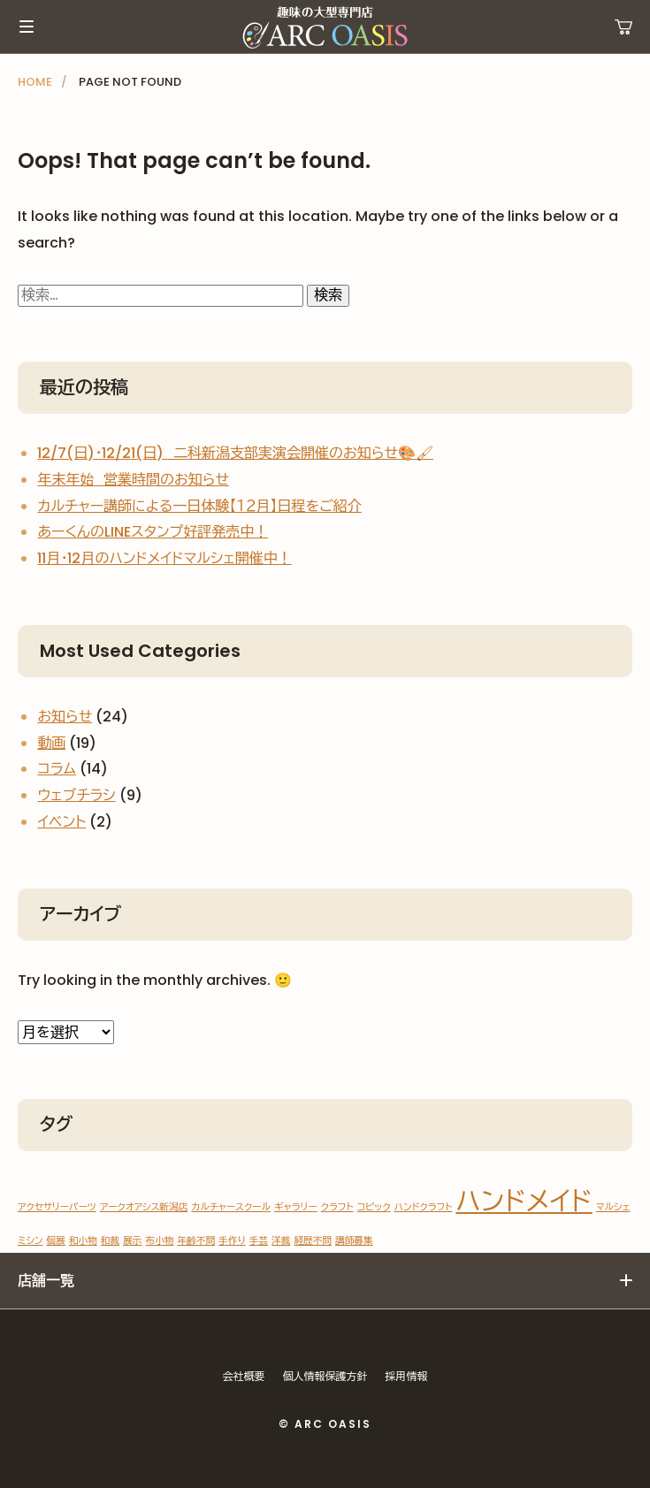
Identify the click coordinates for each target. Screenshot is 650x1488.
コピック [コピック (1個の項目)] (374, 1207)
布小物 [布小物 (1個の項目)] (159, 1241)
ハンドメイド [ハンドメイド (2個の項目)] (523, 1201)
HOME (35, 81)
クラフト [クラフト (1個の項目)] (337, 1207)
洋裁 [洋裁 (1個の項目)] (280, 1241)
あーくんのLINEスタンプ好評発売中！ (152, 532)
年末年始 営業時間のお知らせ (133, 479)
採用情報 (407, 1376)
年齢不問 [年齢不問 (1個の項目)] (196, 1241)
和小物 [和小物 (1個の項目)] (83, 1241)
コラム (56, 769)
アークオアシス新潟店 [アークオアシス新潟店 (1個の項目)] (144, 1207)
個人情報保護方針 (325, 1376)
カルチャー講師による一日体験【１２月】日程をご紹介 (199, 506)
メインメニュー (26, 26)
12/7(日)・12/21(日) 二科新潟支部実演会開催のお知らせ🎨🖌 (235, 453)
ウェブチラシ (76, 795)
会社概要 (244, 1376)
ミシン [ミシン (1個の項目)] (30, 1241)
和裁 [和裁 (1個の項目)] (110, 1241)
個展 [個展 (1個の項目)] (56, 1241)
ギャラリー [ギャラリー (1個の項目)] (295, 1207)
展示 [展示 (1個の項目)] (132, 1241)
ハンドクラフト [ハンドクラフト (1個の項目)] (423, 1207)
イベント (61, 822)
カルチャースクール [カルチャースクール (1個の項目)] (231, 1207)
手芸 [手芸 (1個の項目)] (258, 1241)
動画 (51, 743)
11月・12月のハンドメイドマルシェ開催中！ (164, 558)
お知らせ (64, 716)
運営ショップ (623, 26)
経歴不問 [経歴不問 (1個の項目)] (313, 1241)
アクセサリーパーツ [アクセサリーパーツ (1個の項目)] (57, 1207)
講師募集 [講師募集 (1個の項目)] (354, 1241)
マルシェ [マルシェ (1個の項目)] (613, 1207)
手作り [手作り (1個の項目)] (232, 1241)
